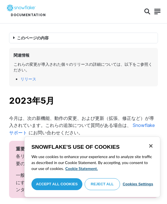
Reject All (102, 184)
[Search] (147, 11)
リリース (28, 78)
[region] (92, 167)
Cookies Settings (138, 184)
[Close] (151, 146)
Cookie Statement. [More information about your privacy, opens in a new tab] (81, 168)
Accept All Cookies (57, 184)
